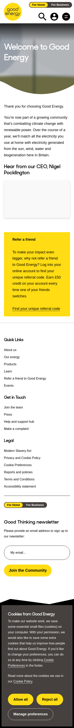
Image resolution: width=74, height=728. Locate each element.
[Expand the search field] (42, 17)
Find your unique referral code (36, 309)
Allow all (23, 701)
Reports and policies (18, 472)
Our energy (12, 357)
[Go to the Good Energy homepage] (13, 12)
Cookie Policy (22, 681)
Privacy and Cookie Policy (22, 457)
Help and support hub (19, 421)
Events (9, 385)
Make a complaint (16, 428)
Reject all (52, 701)
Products (10, 364)
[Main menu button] (66, 17)
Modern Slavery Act (17, 450)
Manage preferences (30, 716)
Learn (8, 371)
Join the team (13, 407)
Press (8, 414)
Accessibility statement (20, 486)
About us (10, 350)
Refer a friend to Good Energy (25, 378)
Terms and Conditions (19, 479)
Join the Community (28, 570)
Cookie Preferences (18, 465)
